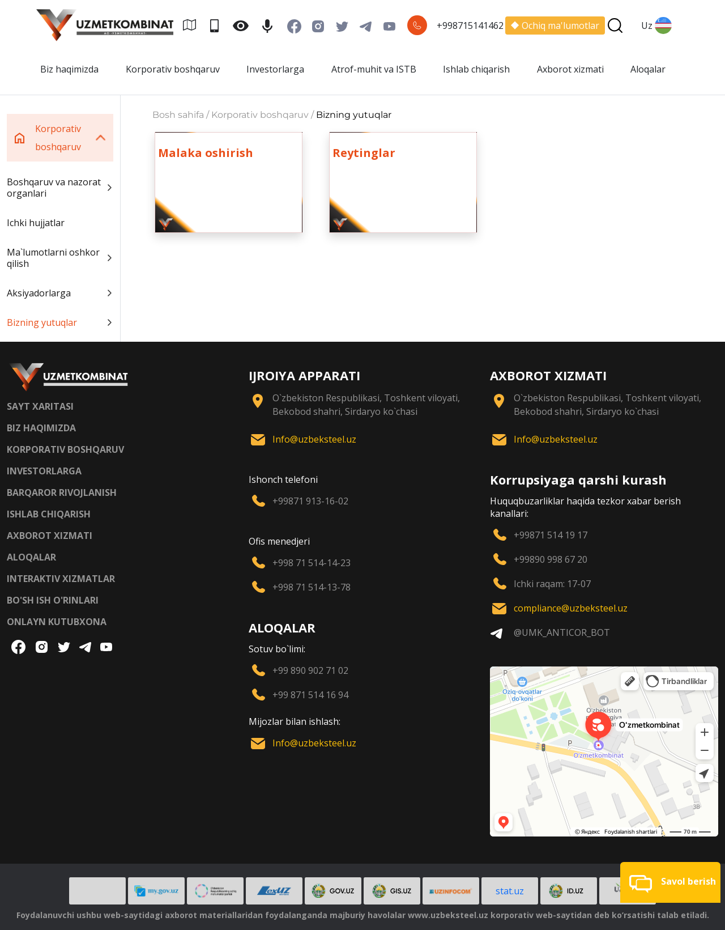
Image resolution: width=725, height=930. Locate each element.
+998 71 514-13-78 (311, 587)
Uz (656, 25)
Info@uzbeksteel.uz (314, 439)
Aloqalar (648, 69)
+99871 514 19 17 (550, 535)
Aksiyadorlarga (60, 293)
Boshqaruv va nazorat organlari (60, 187)
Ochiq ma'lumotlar (555, 25)
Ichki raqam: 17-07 (552, 583)
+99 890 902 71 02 (310, 670)
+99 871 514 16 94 (310, 695)
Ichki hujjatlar (36, 222)
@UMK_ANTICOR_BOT (562, 632)
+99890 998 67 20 (550, 559)
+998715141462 (470, 25)
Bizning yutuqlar (60, 322)
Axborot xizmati (570, 69)
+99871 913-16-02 (310, 501)
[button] (670, 882)
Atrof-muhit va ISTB (373, 69)
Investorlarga (275, 69)
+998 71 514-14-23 (311, 563)
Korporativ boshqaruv (173, 69)
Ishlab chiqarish (476, 69)
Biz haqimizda (69, 69)
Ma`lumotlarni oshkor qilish (60, 258)
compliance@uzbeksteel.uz (571, 608)
